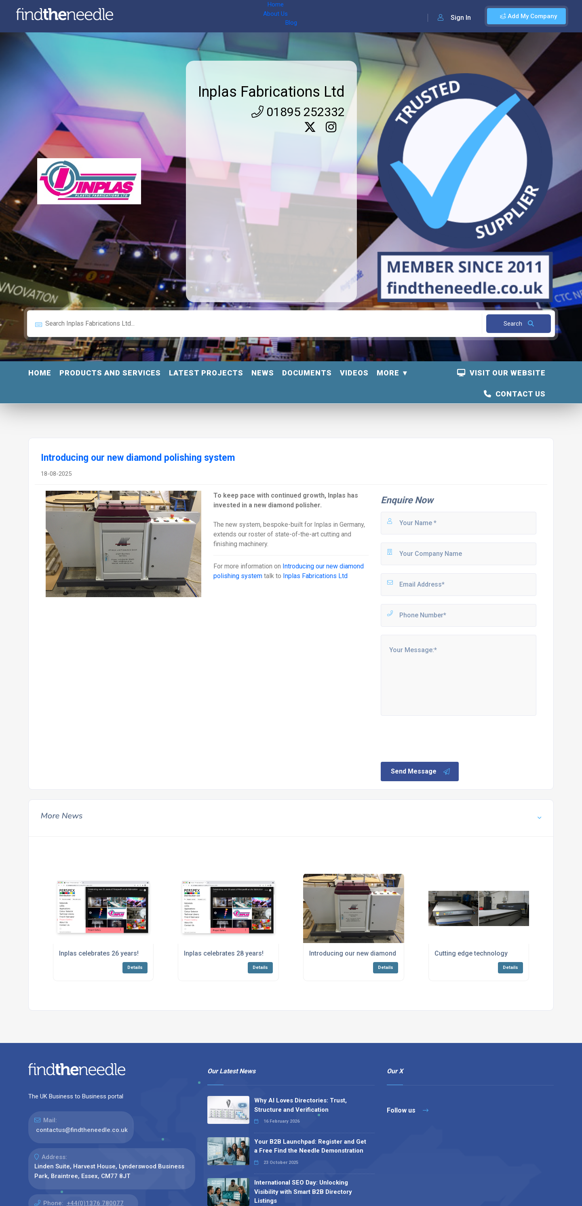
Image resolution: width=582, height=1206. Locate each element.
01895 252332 (298, 112)
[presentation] (441, 738)
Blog (201, 16)
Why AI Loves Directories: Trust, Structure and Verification (300, 1105)
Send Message (421, 771)
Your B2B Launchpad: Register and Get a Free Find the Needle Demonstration (310, 1146)
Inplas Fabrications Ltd (271, 91)
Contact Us (515, 394)
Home (142, 16)
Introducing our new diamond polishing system (379, 953)
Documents (307, 373)
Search (519, 323)
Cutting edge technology (471, 953)
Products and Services (110, 373)
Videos (354, 373)
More (388, 373)
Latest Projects (206, 373)
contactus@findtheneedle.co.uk (82, 1130)
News (262, 373)
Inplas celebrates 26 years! (99, 953)
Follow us (407, 1110)
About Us (173, 16)
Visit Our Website (501, 373)
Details (135, 967)
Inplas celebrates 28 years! (224, 953)
